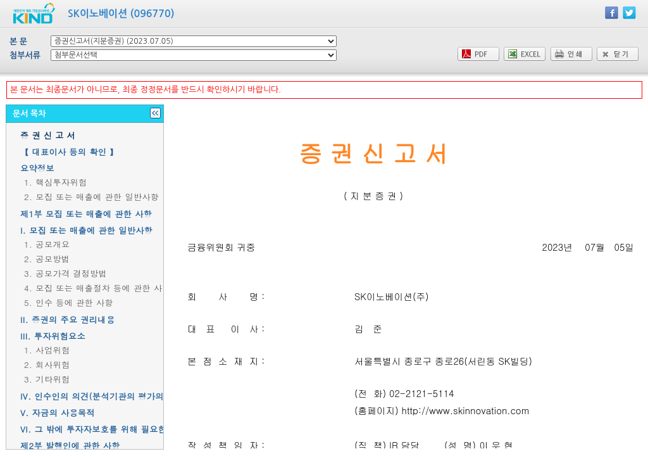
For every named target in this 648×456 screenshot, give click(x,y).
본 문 (18, 41)
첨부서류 (24, 55)
